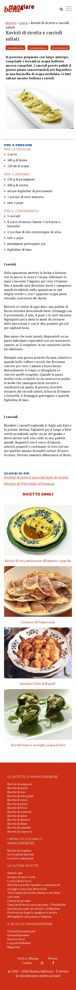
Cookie (27, 963)
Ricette (11, 23)
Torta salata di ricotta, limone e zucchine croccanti (33, 895)
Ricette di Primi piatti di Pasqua (29, 484)
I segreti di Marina (19, 943)
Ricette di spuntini (19, 827)
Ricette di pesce (17, 804)
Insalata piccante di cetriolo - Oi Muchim (33, 908)
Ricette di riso (16, 792)
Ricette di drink (17, 824)
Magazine (13, 947)
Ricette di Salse (17, 816)
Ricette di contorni (19, 812)
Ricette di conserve (19, 831)
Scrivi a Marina (28, 958)
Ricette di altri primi (20, 796)
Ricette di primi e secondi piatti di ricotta (36, 477)
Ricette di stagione (19, 850)
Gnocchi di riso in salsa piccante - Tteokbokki (36, 904)
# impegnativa (38, 47)
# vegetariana (15, 47)
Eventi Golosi (16, 939)
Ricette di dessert (18, 819)
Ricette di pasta (17, 788)
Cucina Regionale (18, 935)
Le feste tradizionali (20, 858)
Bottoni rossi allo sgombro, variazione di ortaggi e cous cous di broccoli (33, 887)
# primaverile (60, 47)
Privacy (53, 958)
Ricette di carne (17, 800)
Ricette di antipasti (19, 784)
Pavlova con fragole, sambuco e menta (32, 912)
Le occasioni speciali (20, 854)
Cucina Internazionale (21, 931)
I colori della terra (19, 881)
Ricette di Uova (17, 808)
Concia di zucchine (19, 901)
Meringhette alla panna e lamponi (29, 916)
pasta (23, 23)
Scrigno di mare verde (21, 877)
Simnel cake (15, 873)
